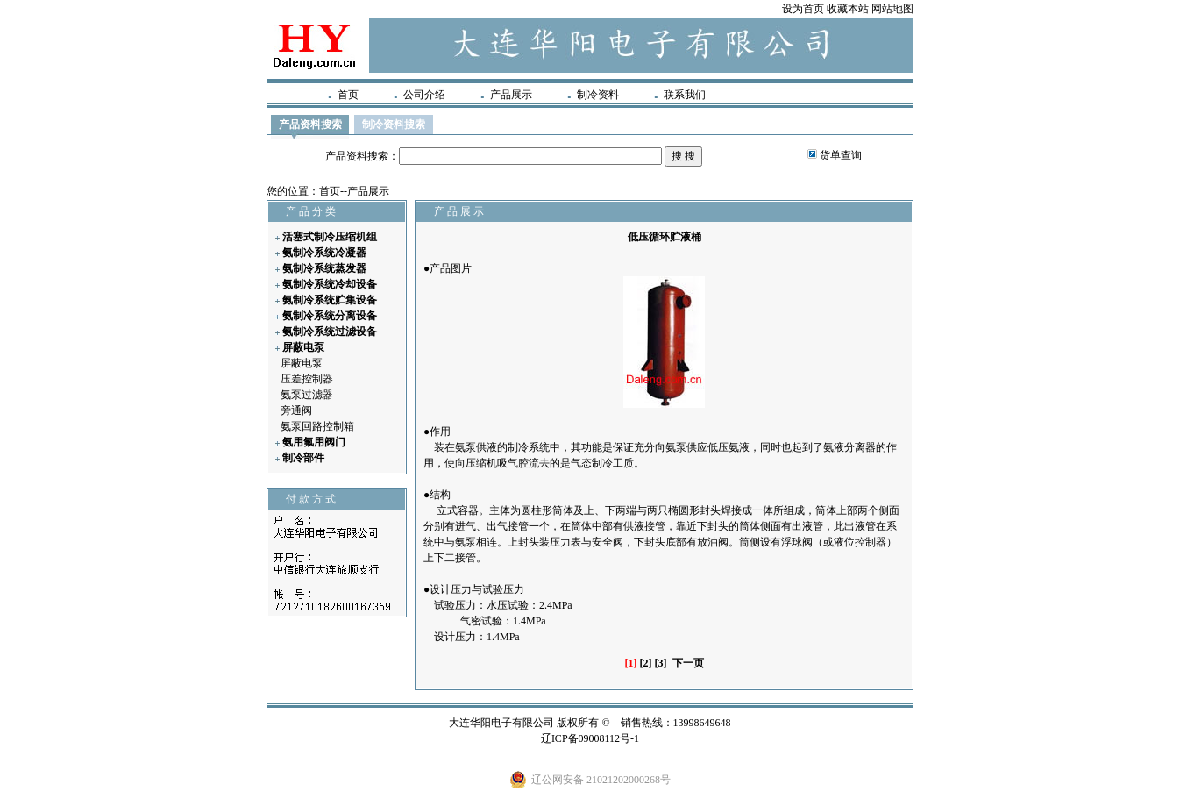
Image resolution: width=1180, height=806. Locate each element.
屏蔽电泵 (303, 347)
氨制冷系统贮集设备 (329, 300)
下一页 (688, 663)
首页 (348, 95)
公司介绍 (424, 95)
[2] (646, 663)
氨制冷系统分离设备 (329, 316)
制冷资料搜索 (393, 124)
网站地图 (892, 9)
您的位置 (288, 191)
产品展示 (511, 95)
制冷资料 (598, 95)
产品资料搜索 (310, 124)
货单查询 (841, 155)
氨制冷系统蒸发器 (324, 268)
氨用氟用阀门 (313, 442)
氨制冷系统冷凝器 (324, 252)
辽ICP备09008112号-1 (590, 738)
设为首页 (803, 9)
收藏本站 (848, 9)
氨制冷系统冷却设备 (329, 284)
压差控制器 (307, 379)
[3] (661, 663)
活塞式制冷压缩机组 (329, 237)
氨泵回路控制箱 (317, 426)
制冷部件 (303, 458)
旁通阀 (296, 410)
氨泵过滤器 (307, 395)
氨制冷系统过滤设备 (329, 331)
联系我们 (685, 95)
